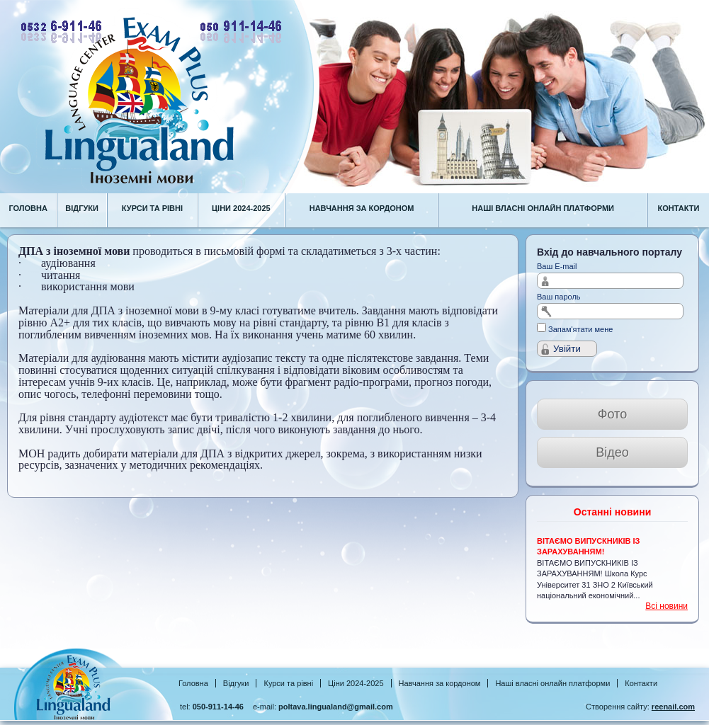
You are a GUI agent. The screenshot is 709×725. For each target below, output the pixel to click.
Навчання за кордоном (440, 683)
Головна (193, 683)
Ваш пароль (559, 296)
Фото (612, 414)
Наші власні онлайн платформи (552, 683)
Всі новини (666, 606)
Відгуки (236, 683)
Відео (612, 452)
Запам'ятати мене (580, 329)
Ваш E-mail (557, 266)
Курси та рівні (288, 683)
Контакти (641, 683)
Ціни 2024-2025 (355, 683)
